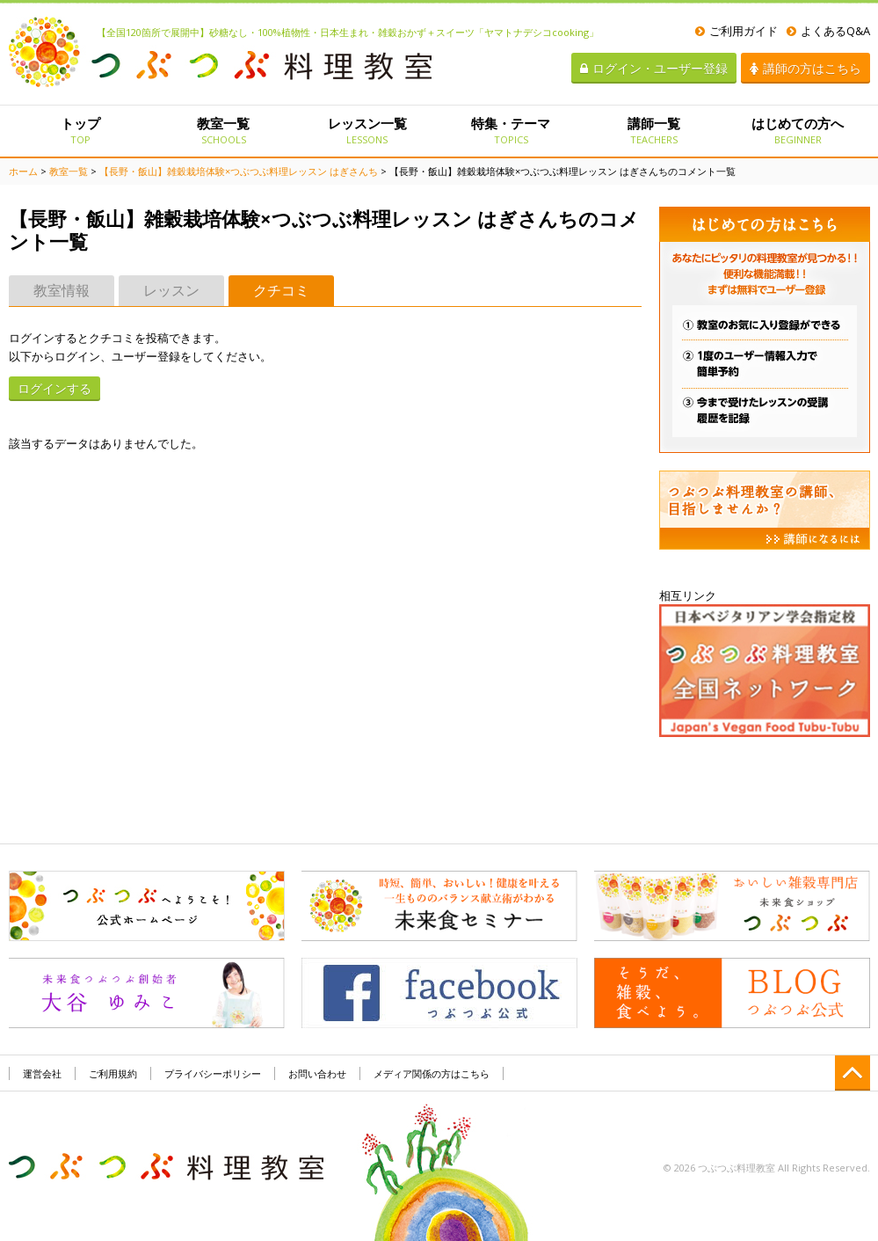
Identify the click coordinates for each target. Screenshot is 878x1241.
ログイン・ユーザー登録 (654, 68)
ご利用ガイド (736, 31)
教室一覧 (223, 130)
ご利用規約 (113, 1073)
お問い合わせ (317, 1073)
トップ (80, 130)
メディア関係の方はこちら (432, 1073)
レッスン (171, 290)
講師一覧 (654, 130)
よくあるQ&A (828, 31)
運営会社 (42, 1073)
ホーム (23, 171)
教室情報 (61, 290)
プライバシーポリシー (212, 1073)
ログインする (54, 388)
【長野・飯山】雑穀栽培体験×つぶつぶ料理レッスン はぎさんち (238, 171)
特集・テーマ (510, 130)
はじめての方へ (797, 130)
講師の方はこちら (805, 68)
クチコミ (281, 290)
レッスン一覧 (367, 130)
